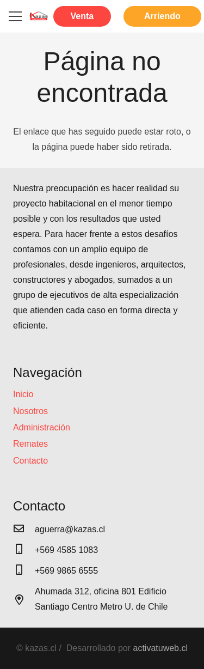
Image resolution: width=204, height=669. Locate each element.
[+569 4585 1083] (24, 550)
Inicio (23, 394)
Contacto (30, 460)
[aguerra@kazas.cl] (24, 529)
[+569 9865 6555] (24, 571)
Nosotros (30, 411)
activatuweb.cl (160, 648)
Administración (41, 427)
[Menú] (15, 16)
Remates (30, 443)
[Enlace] (38, 16)
